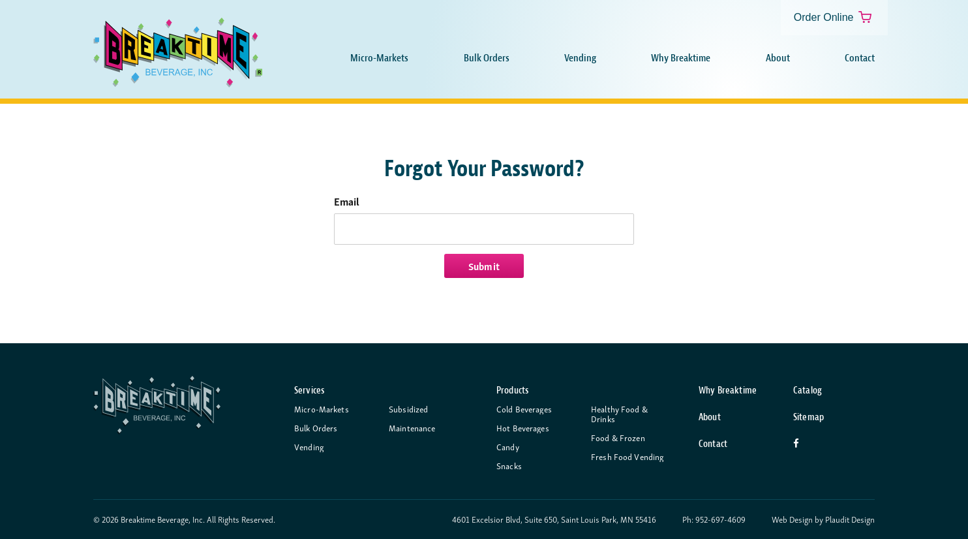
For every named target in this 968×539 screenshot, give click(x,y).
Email (346, 200)
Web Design (792, 520)
